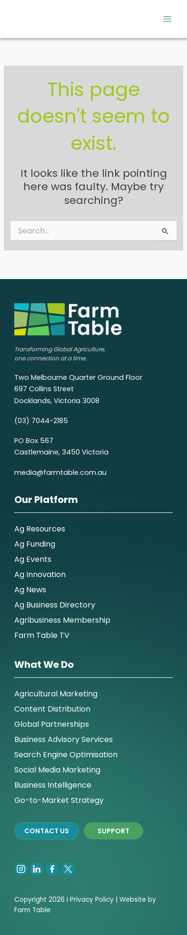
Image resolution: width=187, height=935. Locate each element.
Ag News (30, 589)
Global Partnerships (51, 724)
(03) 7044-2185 (41, 420)
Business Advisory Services (63, 739)
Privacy (81, 899)
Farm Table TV (41, 635)
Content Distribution (52, 709)
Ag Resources (39, 528)
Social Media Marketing (57, 769)
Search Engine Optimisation (66, 754)
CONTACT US (46, 831)
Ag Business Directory (54, 604)
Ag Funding (34, 544)
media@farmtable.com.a (58, 472)
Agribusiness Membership (62, 620)
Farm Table (32, 910)
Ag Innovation (40, 574)
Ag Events (32, 559)
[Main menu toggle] (167, 19)
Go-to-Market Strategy (59, 800)
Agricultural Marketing (56, 693)
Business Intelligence (52, 785)
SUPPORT (113, 831)
